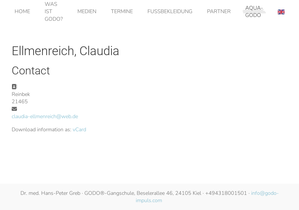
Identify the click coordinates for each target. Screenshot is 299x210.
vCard (79, 129)
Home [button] (22, 11)
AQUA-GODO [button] (254, 11)
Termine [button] (122, 11)
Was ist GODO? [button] (54, 11)
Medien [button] (86, 11)
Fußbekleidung (169, 11)
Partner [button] (219, 11)
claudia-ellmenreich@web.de (45, 116)
